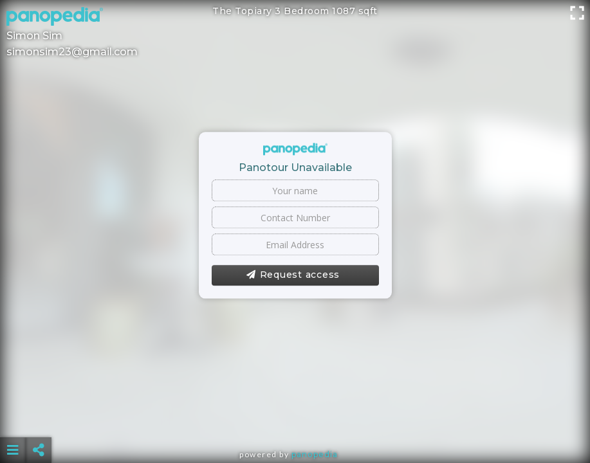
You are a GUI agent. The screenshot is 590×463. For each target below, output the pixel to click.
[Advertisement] (295, 418)
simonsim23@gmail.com (72, 52)
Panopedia (314, 454)
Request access (293, 275)
